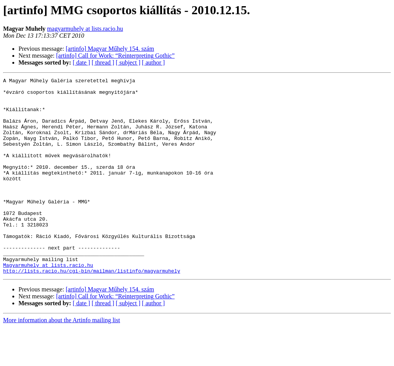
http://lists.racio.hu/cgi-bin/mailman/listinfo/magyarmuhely (91, 309)
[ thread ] (103, 62)
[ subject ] (128, 62)
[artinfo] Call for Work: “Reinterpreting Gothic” (115, 55)
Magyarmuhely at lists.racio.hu (48, 302)
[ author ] (153, 62)
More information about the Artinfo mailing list (61, 359)
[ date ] (81, 62)
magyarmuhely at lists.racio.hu (85, 28)
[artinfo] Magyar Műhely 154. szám (110, 48)
